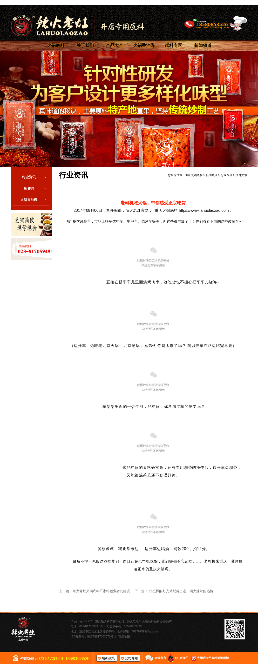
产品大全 (114, 45)
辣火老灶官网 (137, 210)
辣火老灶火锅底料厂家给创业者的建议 (101, 591)
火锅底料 (55, 45)
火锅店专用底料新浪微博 (213, 658)
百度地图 (124, 636)
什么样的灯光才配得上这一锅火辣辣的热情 (181, 591)
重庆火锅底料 (194, 175)
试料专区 (173, 45)
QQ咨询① (181, 658)
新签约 (36, 188)
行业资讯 (35, 177)
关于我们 (85, 45)
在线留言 (160, 658)
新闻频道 (202, 45)
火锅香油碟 (144, 45)
